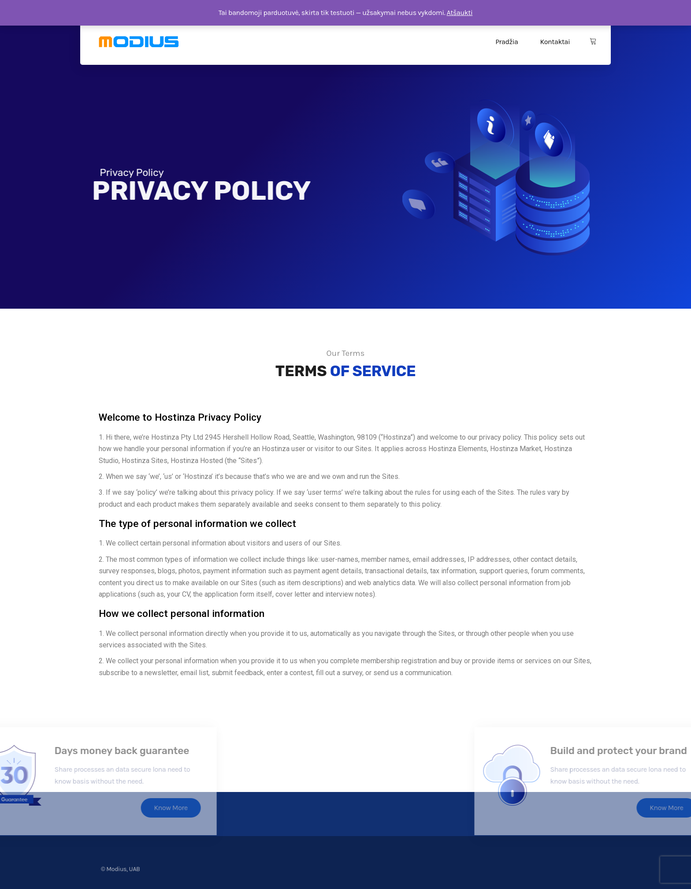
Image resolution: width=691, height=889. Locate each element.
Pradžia (506, 41)
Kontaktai (555, 41)
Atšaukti (460, 12)
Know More (84, 807)
